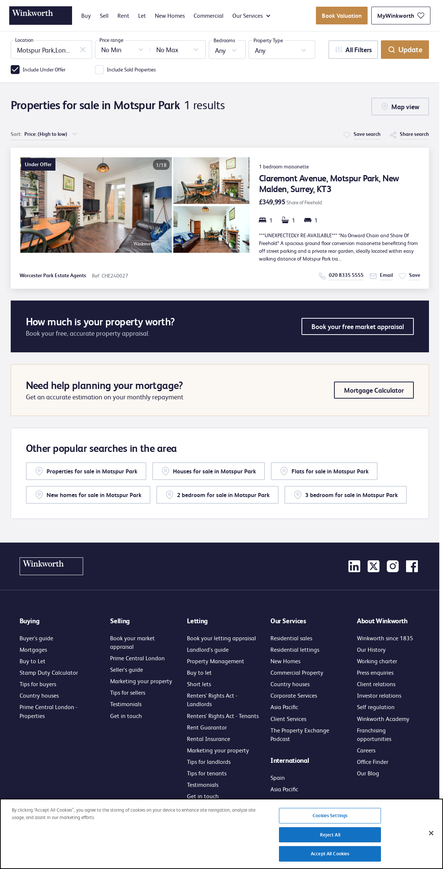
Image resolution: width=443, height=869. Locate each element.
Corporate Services (293, 695)
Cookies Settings (330, 820)
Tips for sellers (127, 692)
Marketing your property (141, 681)
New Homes (170, 16)
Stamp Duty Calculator (49, 672)
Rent (123, 16)
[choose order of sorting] (51, 133)
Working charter (377, 661)
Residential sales (291, 638)
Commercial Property (296, 672)
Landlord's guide (208, 649)
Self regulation (376, 707)
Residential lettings (294, 649)
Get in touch (126, 715)
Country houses (39, 695)
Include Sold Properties (131, 69)
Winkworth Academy (383, 718)
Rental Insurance (208, 738)
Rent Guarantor (207, 727)
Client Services (288, 718)
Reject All (330, 839)
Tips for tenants (206, 773)
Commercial (209, 16)
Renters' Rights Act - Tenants (223, 715)
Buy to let (199, 672)
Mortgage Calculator (374, 390)
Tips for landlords (209, 761)
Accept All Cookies (330, 858)
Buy (86, 16)
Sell (104, 16)
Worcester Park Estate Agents (53, 275)
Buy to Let (32, 661)
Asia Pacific (284, 707)
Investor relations (379, 695)
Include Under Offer (44, 69)
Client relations (376, 684)
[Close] (431, 838)
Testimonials (126, 704)
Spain (277, 777)
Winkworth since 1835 (385, 638)
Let (142, 16)
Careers (366, 750)
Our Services (251, 16)
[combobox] (51, 49)
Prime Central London (137, 658)
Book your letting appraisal (221, 638)
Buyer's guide (36, 638)
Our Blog (368, 773)
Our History (371, 649)
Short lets (199, 684)
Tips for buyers (38, 684)
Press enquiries (375, 672)
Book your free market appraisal (357, 326)
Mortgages (33, 649)
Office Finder (372, 761)
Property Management (215, 661)
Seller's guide (126, 669)
